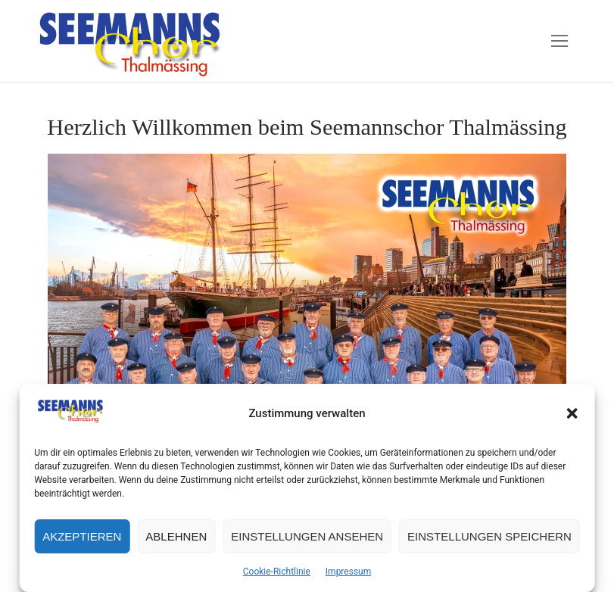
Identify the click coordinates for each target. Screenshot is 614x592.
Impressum (348, 571)
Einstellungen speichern (489, 536)
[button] (572, 413)
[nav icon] (559, 41)
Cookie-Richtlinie (276, 571)
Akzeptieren (81, 536)
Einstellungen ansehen (307, 536)
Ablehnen (176, 536)
